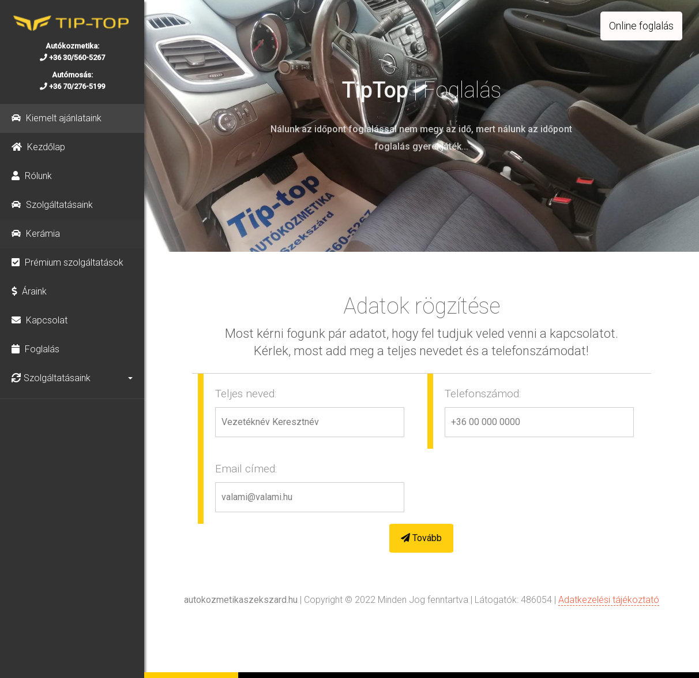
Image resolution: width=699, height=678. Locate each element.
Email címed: (246, 468)
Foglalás (35, 349)
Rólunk (32, 175)
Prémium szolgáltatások (67, 262)
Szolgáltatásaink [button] (51, 377)
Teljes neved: (245, 393)
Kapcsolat (39, 320)
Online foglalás (641, 26)
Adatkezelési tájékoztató (608, 599)
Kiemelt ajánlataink (57, 118)
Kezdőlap (38, 146)
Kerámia (36, 233)
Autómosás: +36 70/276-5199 (72, 80)
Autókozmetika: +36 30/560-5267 (72, 52)
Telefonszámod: (483, 393)
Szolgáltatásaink (52, 204)
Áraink (29, 291)
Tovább (421, 537)
